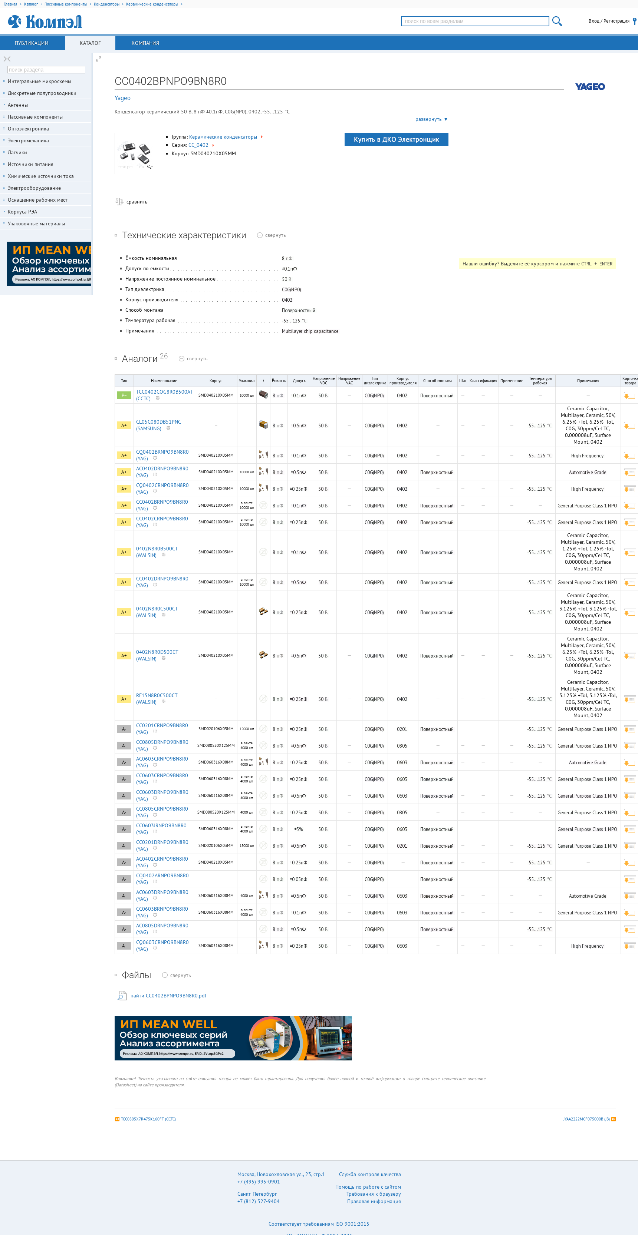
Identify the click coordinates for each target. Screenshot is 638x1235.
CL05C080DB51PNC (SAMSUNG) (158, 425)
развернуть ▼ (431, 119)
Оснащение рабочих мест (38, 199)
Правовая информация (374, 1201)
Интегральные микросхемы (39, 81)
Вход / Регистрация (609, 21)
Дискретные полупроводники (42, 93)
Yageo (123, 98)
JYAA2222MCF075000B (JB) (586, 1119)
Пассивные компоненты (35, 116)
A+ (124, 425)
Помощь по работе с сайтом (368, 1186)
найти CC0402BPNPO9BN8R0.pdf (168, 995)
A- (124, 729)
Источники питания (30, 164)
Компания (145, 43)
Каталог (90, 43)
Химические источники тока (41, 176)
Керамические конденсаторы (226, 136)
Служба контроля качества (370, 1174)
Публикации (32, 43)
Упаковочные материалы (36, 223)
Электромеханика (28, 140)
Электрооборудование (34, 188)
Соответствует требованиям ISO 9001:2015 (319, 1224)
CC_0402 (202, 145)
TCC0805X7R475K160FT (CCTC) (148, 1119)
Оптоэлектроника (28, 128)
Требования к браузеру (373, 1194)
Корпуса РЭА (22, 211)
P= (124, 395)
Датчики (17, 152)
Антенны (18, 105)
